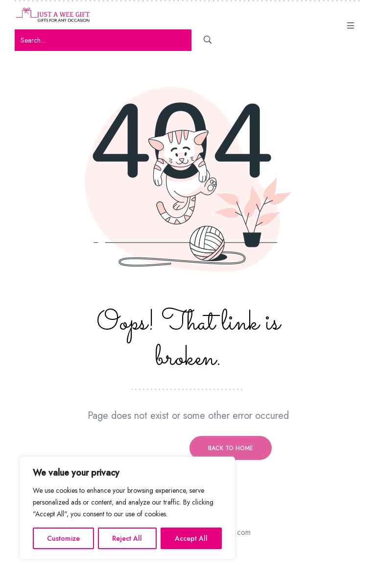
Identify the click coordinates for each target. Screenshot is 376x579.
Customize (63, 538)
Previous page (145, 448)
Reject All (127, 538)
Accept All (191, 538)
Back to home (230, 448)
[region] (127, 508)
